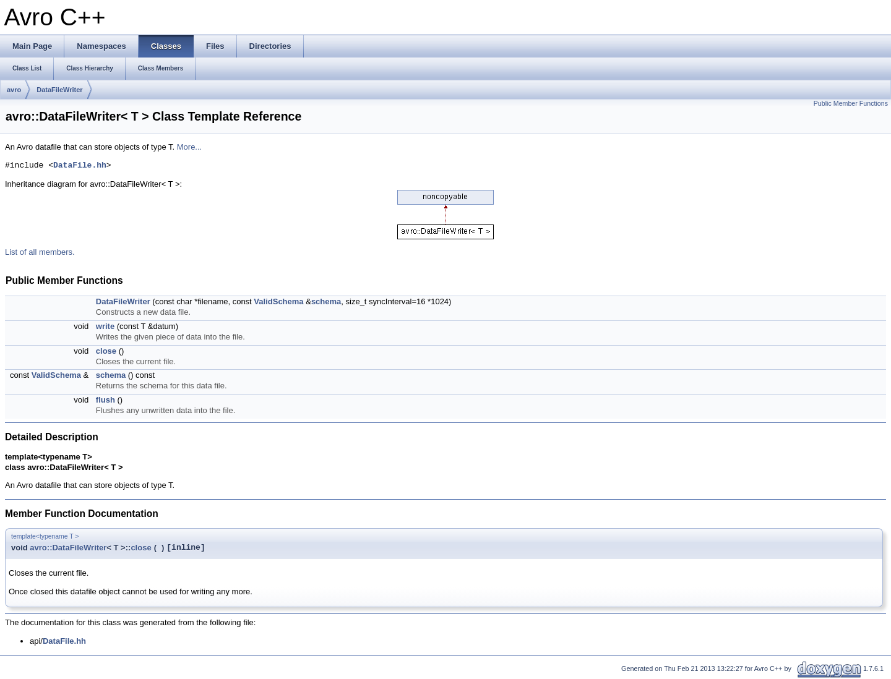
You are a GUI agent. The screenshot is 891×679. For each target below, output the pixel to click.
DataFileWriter (59, 89)
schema (326, 301)
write (105, 326)
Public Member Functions (851, 103)
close (106, 351)
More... (189, 147)
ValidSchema (278, 301)
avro (14, 89)
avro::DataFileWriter (68, 547)
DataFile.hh (79, 165)
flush (105, 399)
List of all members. (40, 252)
